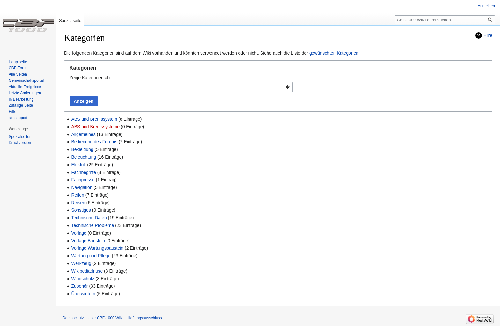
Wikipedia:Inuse (87, 271)
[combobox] (181, 87)
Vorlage (78, 233)
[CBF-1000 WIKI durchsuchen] (445, 19)
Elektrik (78, 164)
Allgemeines (83, 134)
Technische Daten (89, 217)
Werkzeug (81, 263)
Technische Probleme (92, 225)
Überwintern (83, 293)
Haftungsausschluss (145, 318)
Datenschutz (73, 318)
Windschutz (82, 278)
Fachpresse (82, 179)
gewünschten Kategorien (333, 53)
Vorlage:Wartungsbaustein (97, 248)
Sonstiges (81, 210)
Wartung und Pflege (90, 255)
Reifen (77, 195)
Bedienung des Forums (94, 141)
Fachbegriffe (83, 172)
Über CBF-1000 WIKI (106, 318)
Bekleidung (82, 149)
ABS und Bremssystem (94, 119)
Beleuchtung (83, 157)
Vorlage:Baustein (88, 240)
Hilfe (487, 35)
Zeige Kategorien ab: (90, 77)
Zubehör (79, 286)
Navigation (81, 187)
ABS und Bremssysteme (95, 126)
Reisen (78, 202)
